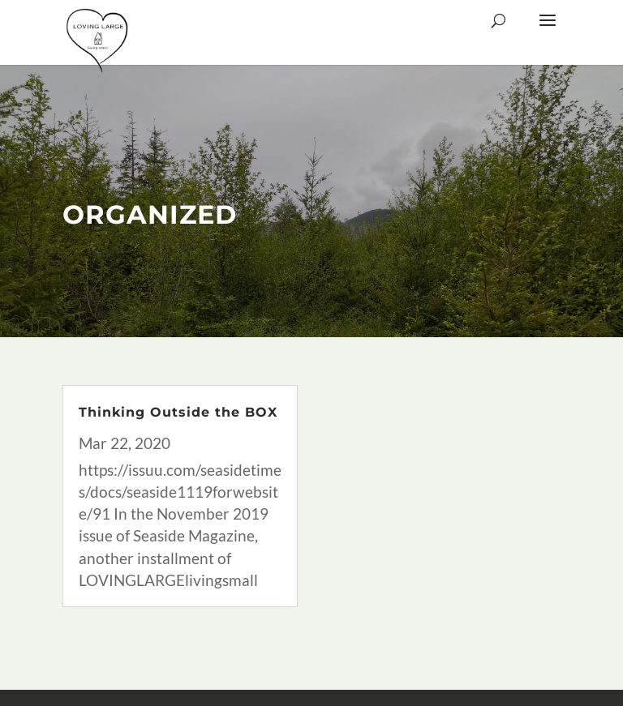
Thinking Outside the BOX (178, 412)
